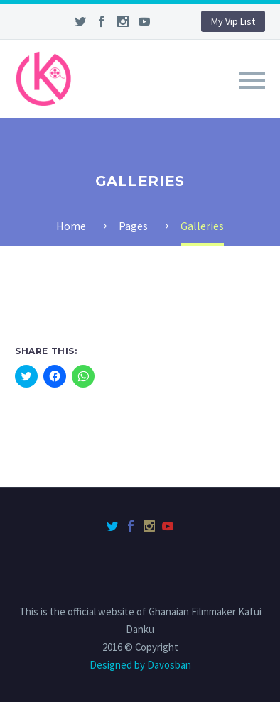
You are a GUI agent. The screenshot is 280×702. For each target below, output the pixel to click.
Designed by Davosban (140, 664)
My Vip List (233, 21)
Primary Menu (252, 80)
